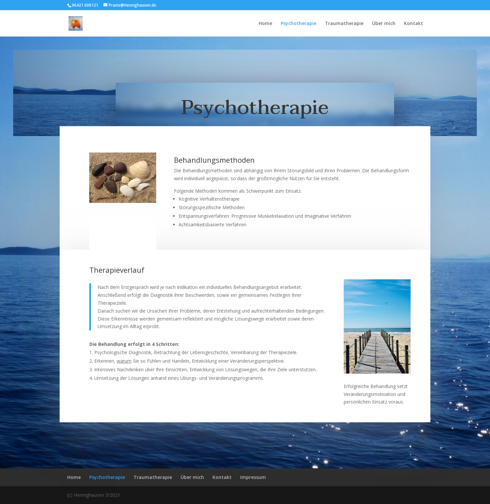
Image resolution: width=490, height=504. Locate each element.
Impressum (253, 477)
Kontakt (413, 23)
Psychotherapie (298, 23)
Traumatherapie (344, 23)
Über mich (383, 23)
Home (265, 23)
